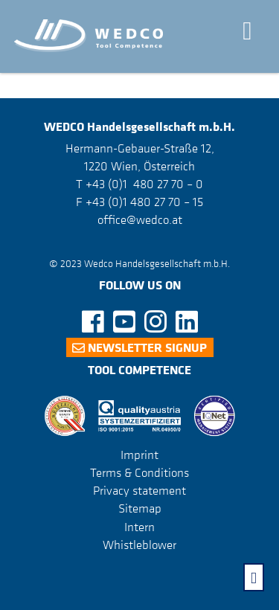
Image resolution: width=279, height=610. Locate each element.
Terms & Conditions (139, 472)
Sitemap (139, 508)
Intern (139, 526)
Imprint (139, 454)
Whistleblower (139, 544)
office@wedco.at (139, 219)
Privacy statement (139, 490)
